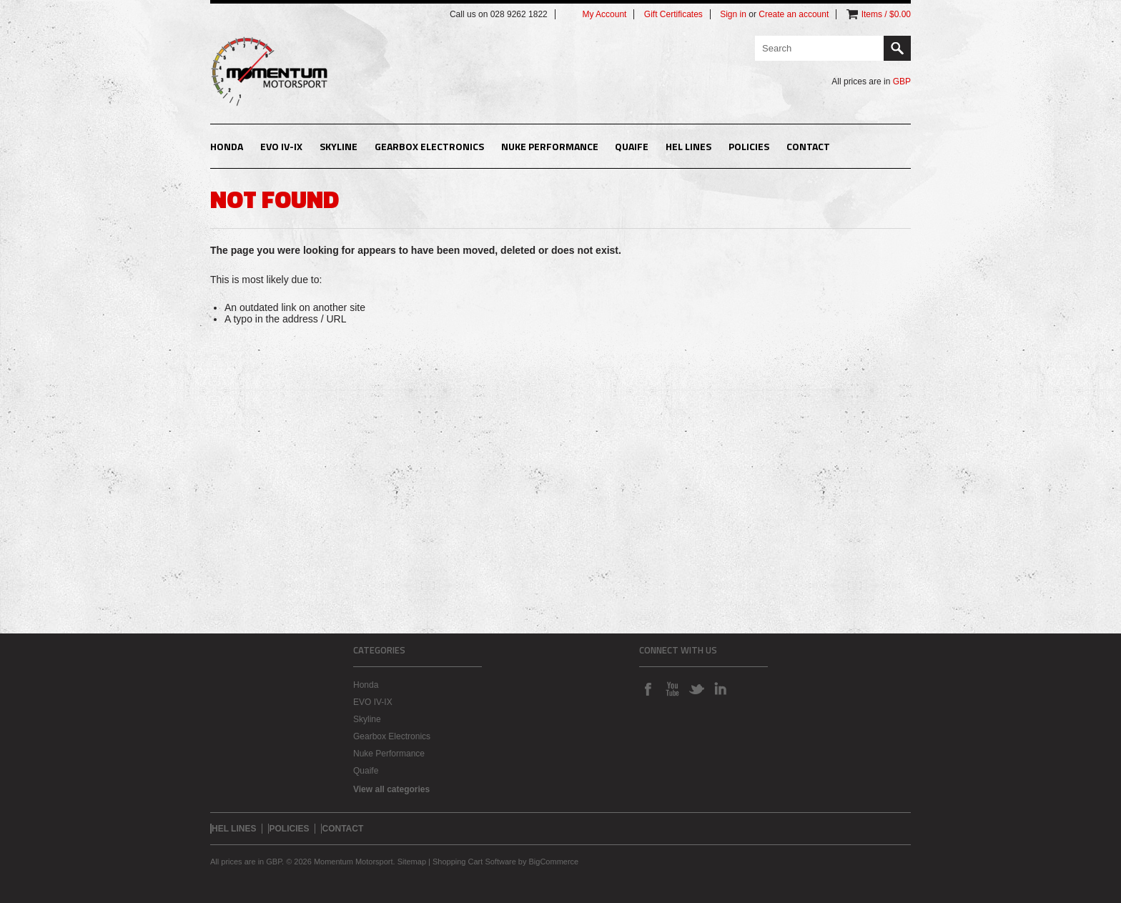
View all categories (391, 789)
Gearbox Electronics (429, 146)
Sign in (733, 14)
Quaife (631, 146)
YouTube (672, 688)
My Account (604, 14)
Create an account (794, 14)
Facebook (647, 688)
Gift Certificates (673, 14)
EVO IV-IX (281, 146)
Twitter (696, 688)
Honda (226, 146)
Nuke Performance (549, 146)
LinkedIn (720, 688)
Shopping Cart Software (474, 861)
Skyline (338, 146)
